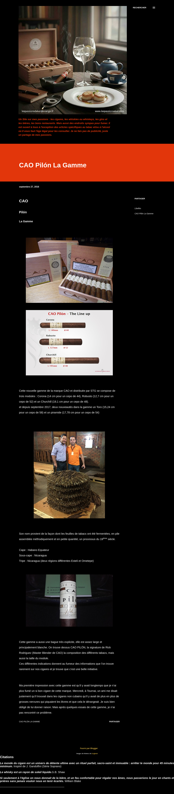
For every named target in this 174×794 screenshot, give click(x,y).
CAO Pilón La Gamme (144, 213)
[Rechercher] (139, 7)
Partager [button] (140, 199)
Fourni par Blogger (87, 748)
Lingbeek (95, 753)
